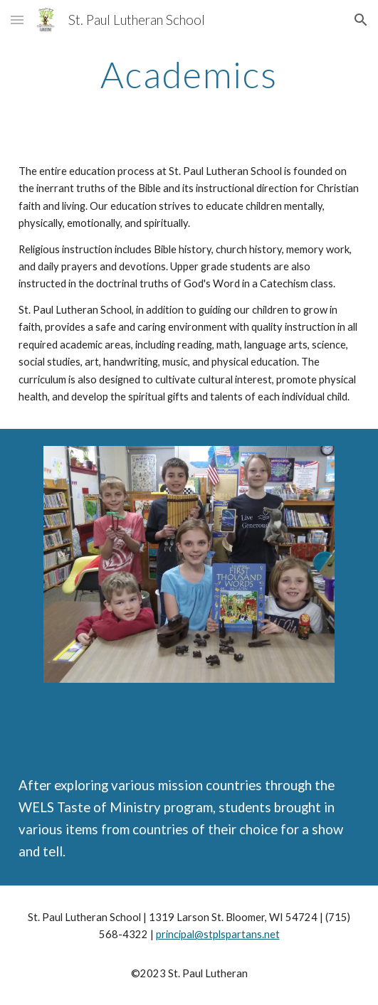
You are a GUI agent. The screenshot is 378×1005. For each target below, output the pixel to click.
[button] (17, 19)
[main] (189, 74)
